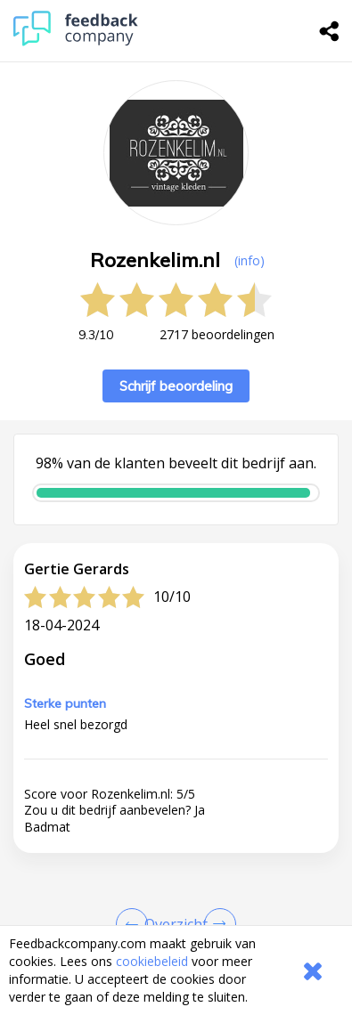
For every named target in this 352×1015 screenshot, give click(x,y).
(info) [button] (249, 260)
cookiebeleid (152, 961)
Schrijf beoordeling (176, 386)
